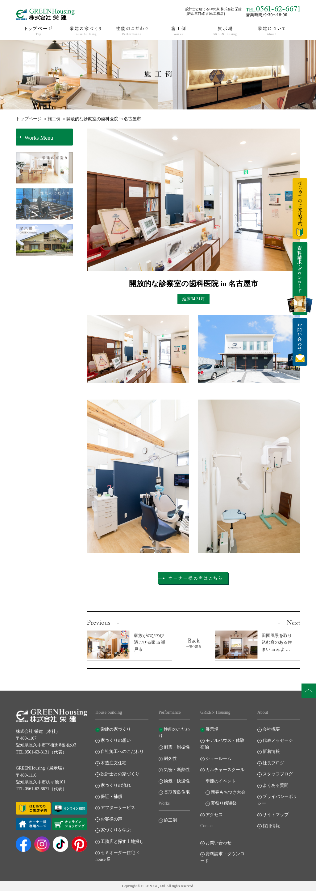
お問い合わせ (218, 842)
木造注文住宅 (114, 763)
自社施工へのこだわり (122, 751)
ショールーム (218, 758)
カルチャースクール (225, 769)
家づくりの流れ (116, 785)
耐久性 (170, 758)
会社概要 (271, 729)
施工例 (54, 119)
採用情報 (271, 825)
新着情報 (271, 751)
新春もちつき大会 (228, 792)
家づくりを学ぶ (116, 830)
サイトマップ (276, 814)
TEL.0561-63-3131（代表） (41, 752)
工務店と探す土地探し (122, 841)
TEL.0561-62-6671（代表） (41, 788)
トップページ (29, 119)
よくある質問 (276, 785)
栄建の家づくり (116, 729)
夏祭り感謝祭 (224, 803)
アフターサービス (118, 807)
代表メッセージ (278, 740)
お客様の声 (111, 819)
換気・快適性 (177, 781)
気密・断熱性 (177, 769)
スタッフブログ (278, 774)
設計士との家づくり (120, 774)
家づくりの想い (116, 740)
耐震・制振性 (177, 747)
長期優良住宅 (177, 792)
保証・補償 (111, 796)
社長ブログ (273, 763)
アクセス (214, 814)
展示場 (212, 729)
